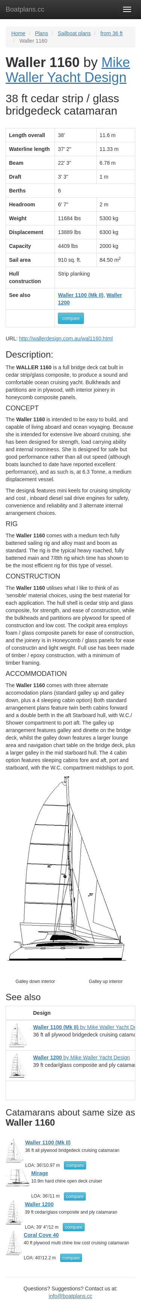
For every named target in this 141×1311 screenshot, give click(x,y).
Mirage (39, 1173)
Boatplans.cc (25, 9)
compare (71, 318)
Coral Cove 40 (41, 1235)
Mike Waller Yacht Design (68, 70)
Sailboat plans (74, 33)
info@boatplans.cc (70, 1296)
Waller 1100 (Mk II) (48, 1142)
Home (18, 33)
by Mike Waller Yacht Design (81, 1057)
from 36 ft (111, 33)
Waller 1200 (39, 1204)
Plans (41, 33)
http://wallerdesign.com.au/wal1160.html (66, 339)
